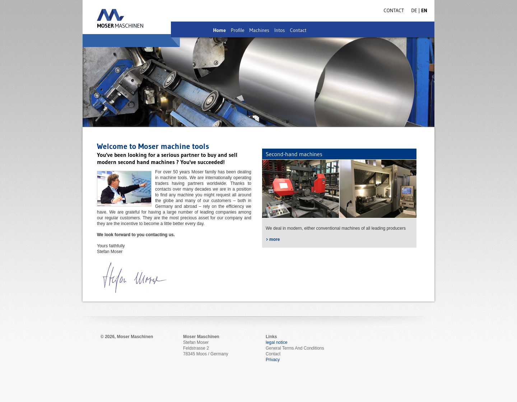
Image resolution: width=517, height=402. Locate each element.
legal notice (277, 342)
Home (219, 30)
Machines (259, 30)
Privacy (273, 359)
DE (414, 10)
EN (424, 10)
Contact (298, 30)
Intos (279, 30)
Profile (237, 30)
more (274, 239)
